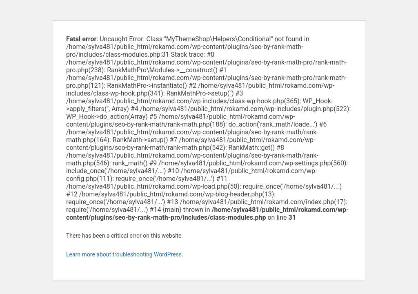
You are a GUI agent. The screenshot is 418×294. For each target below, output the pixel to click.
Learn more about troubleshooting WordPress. (124, 254)
